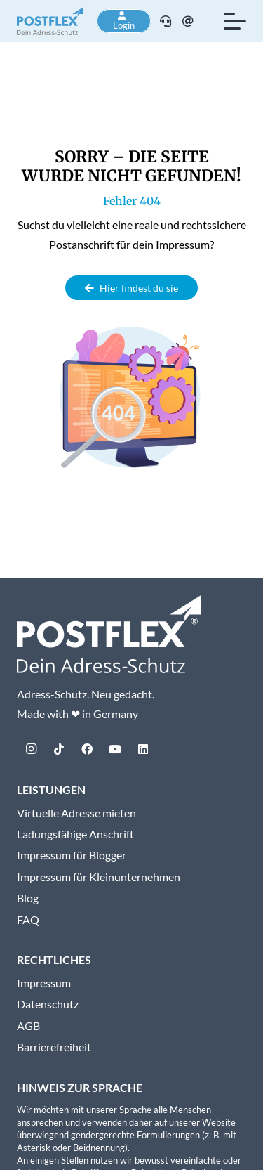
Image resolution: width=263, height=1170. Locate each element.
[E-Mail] (188, 21)
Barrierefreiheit (54, 1046)
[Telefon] (165, 21)
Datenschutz (48, 1003)
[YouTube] (115, 749)
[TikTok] (59, 749)
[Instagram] (31, 749)
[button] (235, 21)
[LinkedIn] (143, 749)
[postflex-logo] (50, 21)
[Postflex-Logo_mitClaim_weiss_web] (109, 633)
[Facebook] (87, 749)
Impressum (44, 982)
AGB (28, 1025)
